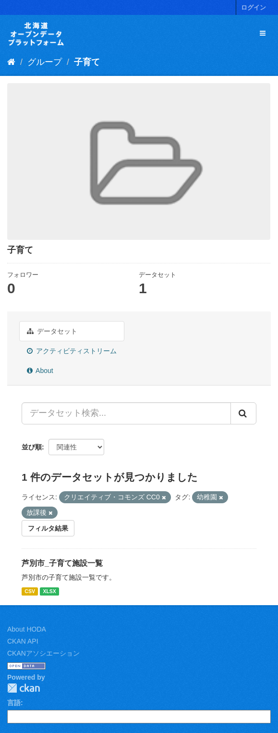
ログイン (253, 7)
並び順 (32, 447)
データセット (52, 331)
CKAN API (22, 641)
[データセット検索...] (126, 413)
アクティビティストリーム (72, 351)
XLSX (49, 591)
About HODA (26, 629)
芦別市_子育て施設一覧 (62, 563)
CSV (29, 591)
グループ (44, 62)
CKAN (23, 688)
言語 (14, 703)
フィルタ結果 (48, 528)
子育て (87, 62)
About (40, 370)
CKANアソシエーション (43, 653)
